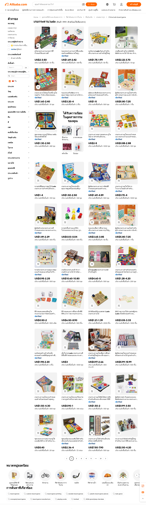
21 (100, 458)
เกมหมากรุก (100, 17)
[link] (143, 486)
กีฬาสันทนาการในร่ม (74, 17)
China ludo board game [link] (117, 17)
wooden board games (74, 494)
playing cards (61, 499)
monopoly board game (17, 499)
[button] (83, 4)
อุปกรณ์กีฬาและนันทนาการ (52, 17)
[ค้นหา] (91, 4)
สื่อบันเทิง (89, 17)
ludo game (118, 494)
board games (13, 494)
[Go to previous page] (66, 458)
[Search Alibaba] (57, 4)
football (75, 499)
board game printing (53, 494)
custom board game (32, 494)
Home (36, 17)
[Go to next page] (105, 458)
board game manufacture (40, 499)
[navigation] (18, 238)
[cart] (115, 5)
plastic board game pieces (98, 494)
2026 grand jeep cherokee (93, 499)
